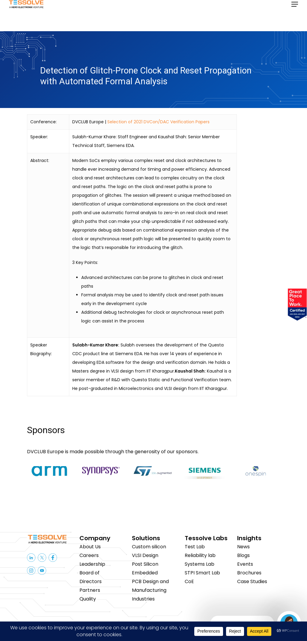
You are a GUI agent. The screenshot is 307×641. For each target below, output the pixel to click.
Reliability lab (200, 555)
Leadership (92, 564)
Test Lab (195, 546)
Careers (89, 555)
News (243, 546)
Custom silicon (149, 546)
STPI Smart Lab (202, 572)
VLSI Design (145, 555)
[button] (294, 16)
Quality (87, 598)
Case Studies (252, 581)
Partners (89, 590)
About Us (90, 546)
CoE (189, 581)
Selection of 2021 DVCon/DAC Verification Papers (158, 122)
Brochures (249, 572)
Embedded (145, 572)
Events (245, 564)
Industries (143, 598)
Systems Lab (199, 564)
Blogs (243, 555)
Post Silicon (145, 564)
